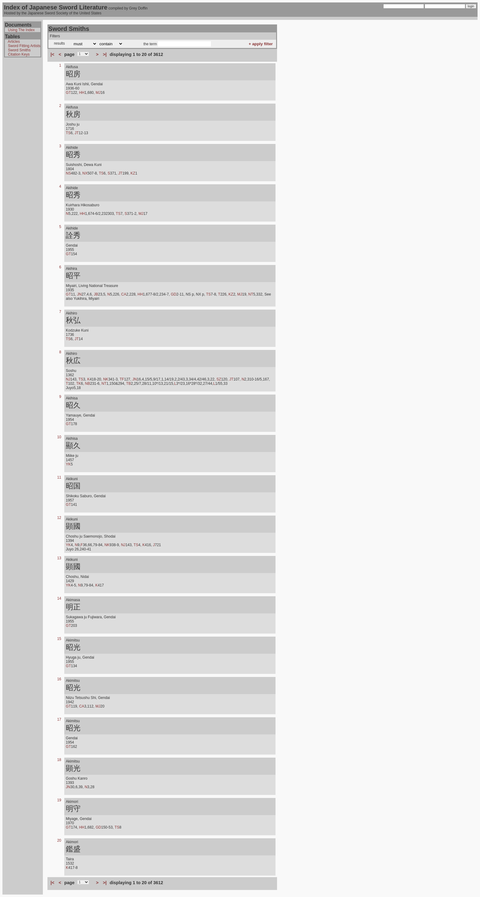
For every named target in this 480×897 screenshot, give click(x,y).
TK (78, 383)
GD (173, 294)
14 (59, 598)
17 (59, 719)
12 (59, 518)
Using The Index (21, 30)
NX (85, 173)
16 (59, 679)
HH (81, 92)
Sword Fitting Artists (24, 46)
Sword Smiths (19, 50)
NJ (68, 379)
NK (105, 379)
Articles (14, 41)
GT (68, 92)
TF (122, 379)
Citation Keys (19, 54)
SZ (218, 379)
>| (105, 54)
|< (52, 54)
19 (59, 800)
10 (59, 437)
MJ (98, 92)
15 (59, 639)
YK (68, 464)
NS (68, 173)
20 (59, 840)
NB (87, 383)
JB (96, 294)
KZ (132, 173)
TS (68, 133)
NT (250, 294)
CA (123, 294)
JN (79, 294)
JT (77, 133)
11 (59, 477)
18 (59, 760)
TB (128, 383)
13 (59, 558)
